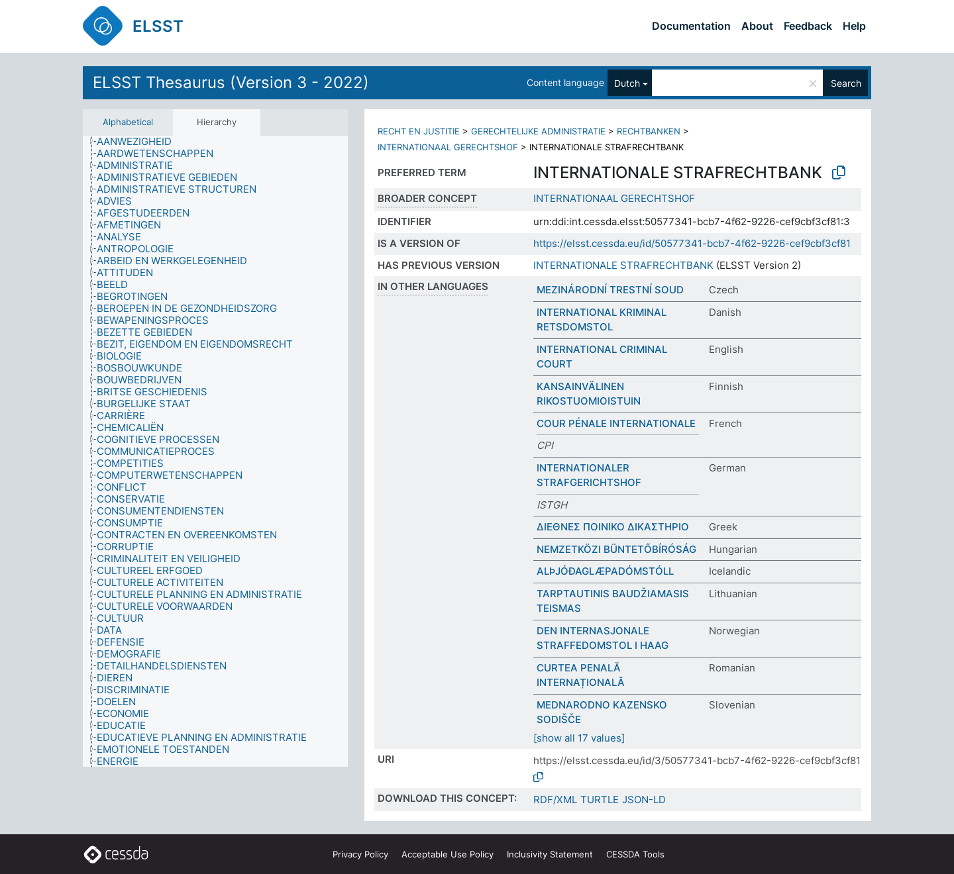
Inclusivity (550, 854)
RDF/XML (555, 799)
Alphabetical (128, 122)
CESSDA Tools (635, 854)
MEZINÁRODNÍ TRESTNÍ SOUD (610, 289)
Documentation (691, 25)
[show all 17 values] (579, 738)
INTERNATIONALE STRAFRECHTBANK (623, 265)
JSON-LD (644, 799)
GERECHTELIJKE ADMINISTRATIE (538, 131)
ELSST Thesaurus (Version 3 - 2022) (231, 82)
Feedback (808, 25)
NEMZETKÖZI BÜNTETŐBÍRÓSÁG (616, 549)
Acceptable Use (447, 854)
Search (846, 83)
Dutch (627, 83)
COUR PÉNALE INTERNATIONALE (616, 423)
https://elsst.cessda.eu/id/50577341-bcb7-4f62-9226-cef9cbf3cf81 (692, 243)
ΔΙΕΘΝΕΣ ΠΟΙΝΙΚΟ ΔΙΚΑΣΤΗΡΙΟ (613, 526)
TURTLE (599, 799)
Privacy (360, 854)
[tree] (215, 451)
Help (854, 25)
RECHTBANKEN (648, 131)
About (757, 25)
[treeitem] (140, 142)
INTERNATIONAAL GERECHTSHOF (448, 147)
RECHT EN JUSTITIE (419, 131)
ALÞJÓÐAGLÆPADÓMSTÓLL (605, 571)
